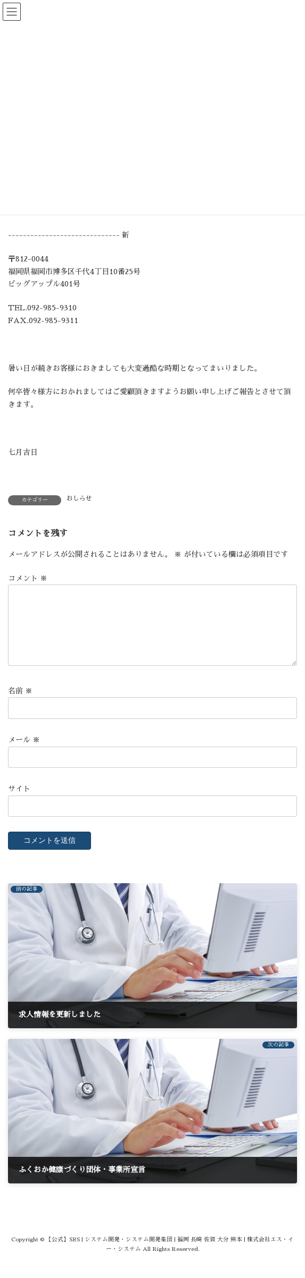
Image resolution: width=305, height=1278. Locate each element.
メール (24, 752)
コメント (27, 578)
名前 (20, 703)
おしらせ (79, 498)
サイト (19, 801)
